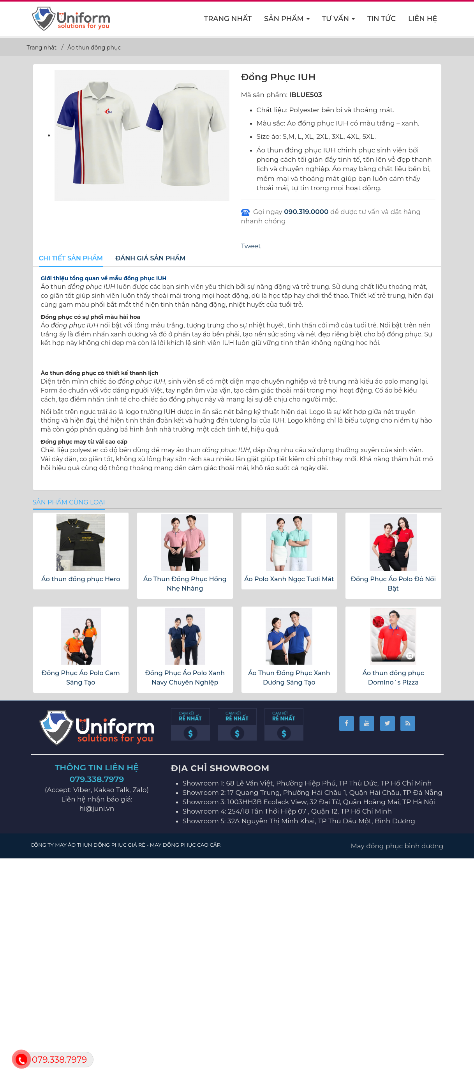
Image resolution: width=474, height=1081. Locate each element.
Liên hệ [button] (422, 18)
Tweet (251, 246)
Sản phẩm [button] (287, 21)
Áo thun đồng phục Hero (80, 804)
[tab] (71, 259)
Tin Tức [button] (381, 18)
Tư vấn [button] (338, 21)
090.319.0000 (306, 212)
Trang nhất (228, 18)
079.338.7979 (97, 1004)
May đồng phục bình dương (397, 1071)
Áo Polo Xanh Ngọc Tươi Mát (289, 804)
